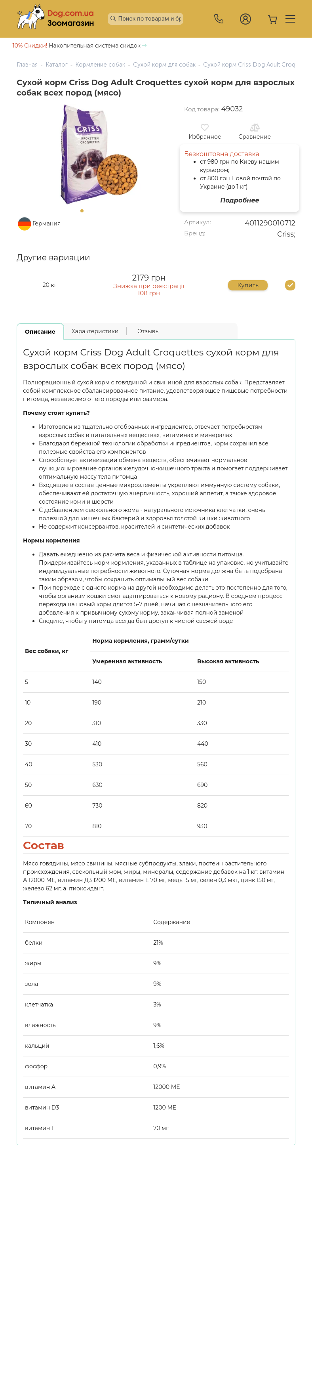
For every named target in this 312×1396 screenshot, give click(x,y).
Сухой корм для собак (164, 64)
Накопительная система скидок (80, 45)
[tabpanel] (84, 154)
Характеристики (95, 331)
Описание (40, 331)
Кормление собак (100, 64)
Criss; (286, 234)
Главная (27, 64)
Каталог (57, 64)
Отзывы (148, 331)
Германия (46, 223)
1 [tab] (84, 213)
